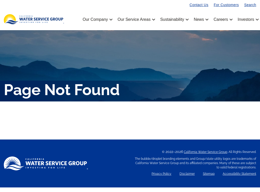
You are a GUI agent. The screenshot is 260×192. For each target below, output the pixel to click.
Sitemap (209, 178)
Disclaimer (187, 178)
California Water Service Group (205, 156)
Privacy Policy (161, 178)
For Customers (226, 5)
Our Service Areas (136, 19)
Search (250, 5)
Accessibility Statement (239, 178)
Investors (246, 19)
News (201, 19)
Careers (223, 19)
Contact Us (199, 5)
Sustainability (174, 19)
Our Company (97, 19)
